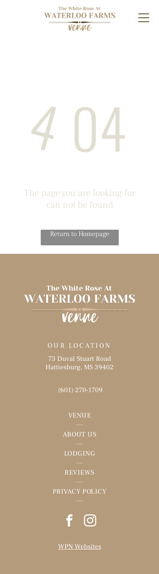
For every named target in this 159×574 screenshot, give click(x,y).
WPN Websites (79, 546)
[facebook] (69, 521)
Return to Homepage (79, 234)
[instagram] (90, 521)
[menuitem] (79, 415)
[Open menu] (143, 17)
